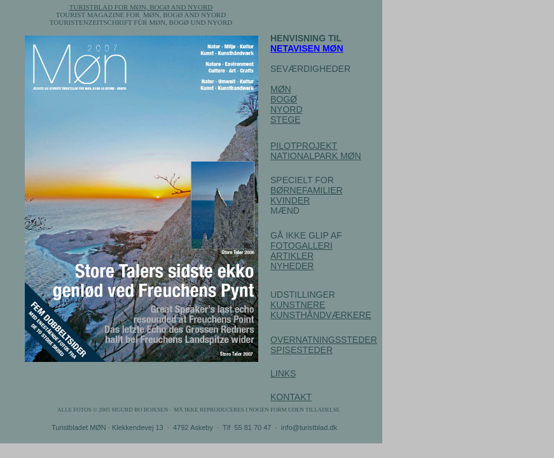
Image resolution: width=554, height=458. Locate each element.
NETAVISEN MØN (306, 48)
